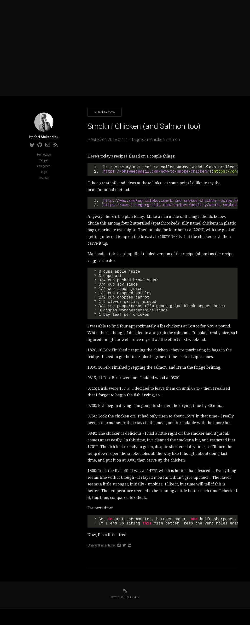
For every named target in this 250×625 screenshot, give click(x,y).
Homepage (44, 154)
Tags (44, 172)
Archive (43, 177)
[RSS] (55, 144)
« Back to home (105, 112)
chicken (157, 139)
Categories (43, 166)
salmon (173, 139)
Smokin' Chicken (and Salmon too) (143, 126)
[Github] (39, 144)
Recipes (44, 160)
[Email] (47, 144)
